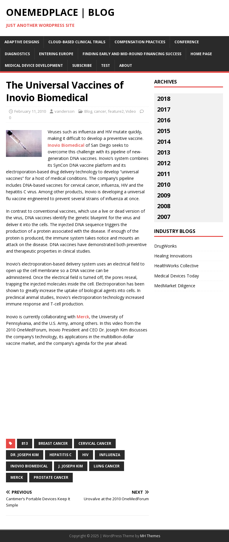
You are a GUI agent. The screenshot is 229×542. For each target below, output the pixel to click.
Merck (83, 316)
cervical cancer (94, 443)
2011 (163, 174)
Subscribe (82, 65)
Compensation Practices (139, 41)
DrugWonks (165, 246)
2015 (163, 131)
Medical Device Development (34, 65)
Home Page (201, 53)
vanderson (65, 111)
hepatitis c (60, 454)
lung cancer (107, 466)
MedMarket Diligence (174, 285)
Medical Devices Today (176, 276)
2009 (163, 195)
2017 (163, 109)
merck (16, 477)
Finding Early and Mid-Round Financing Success (132, 53)
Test (105, 65)
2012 (163, 163)
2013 (163, 152)
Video (131, 111)
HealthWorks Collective (176, 265)
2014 (163, 142)
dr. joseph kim (24, 454)
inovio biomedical (29, 466)
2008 (163, 206)
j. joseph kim (70, 466)
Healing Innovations (173, 256)
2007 (163, 217)
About (125, 65)
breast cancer (53, 443)
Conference (186, 41)
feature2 (116, 111)
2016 (163, 120)
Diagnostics (17, 53)
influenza (109, 454)
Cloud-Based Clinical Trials (76, 41)
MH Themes (150, 535)
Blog (88, 111)
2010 (163, 184)
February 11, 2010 (30, 111)
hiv (85, 454)
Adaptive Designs (21, 41)
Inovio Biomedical (66, 145)
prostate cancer (51, 477)
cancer (100, 111)
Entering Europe (56, 53)
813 (24, 443)
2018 (163, 99)
